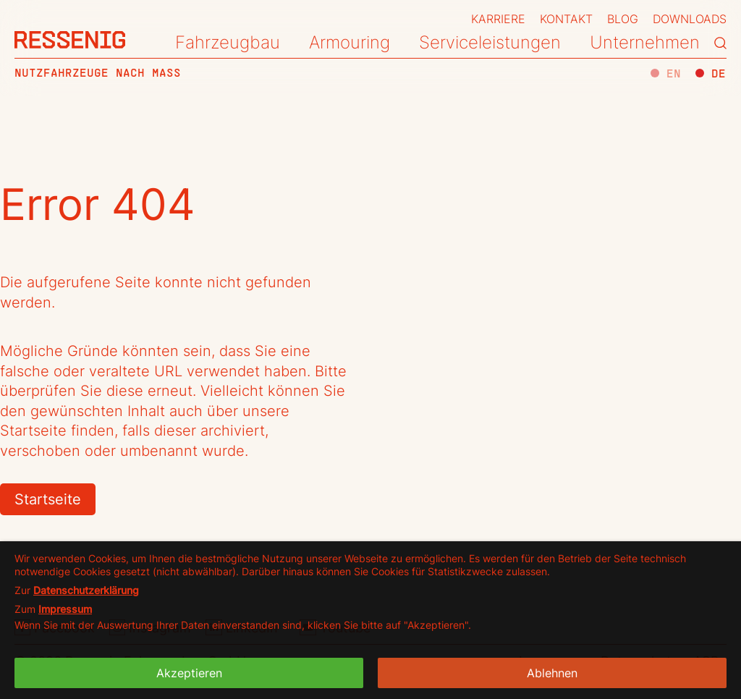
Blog (622, 19)
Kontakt (566, 19)
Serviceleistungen (490, 42)
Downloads (690, 19)
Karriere (498, 19)
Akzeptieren (189, 673)
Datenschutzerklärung (86, 590)
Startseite (47, 499)
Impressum (65, 609)
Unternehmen (645, 42)
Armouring (349, 42)
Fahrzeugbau (227, 42)
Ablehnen (552, 673)
